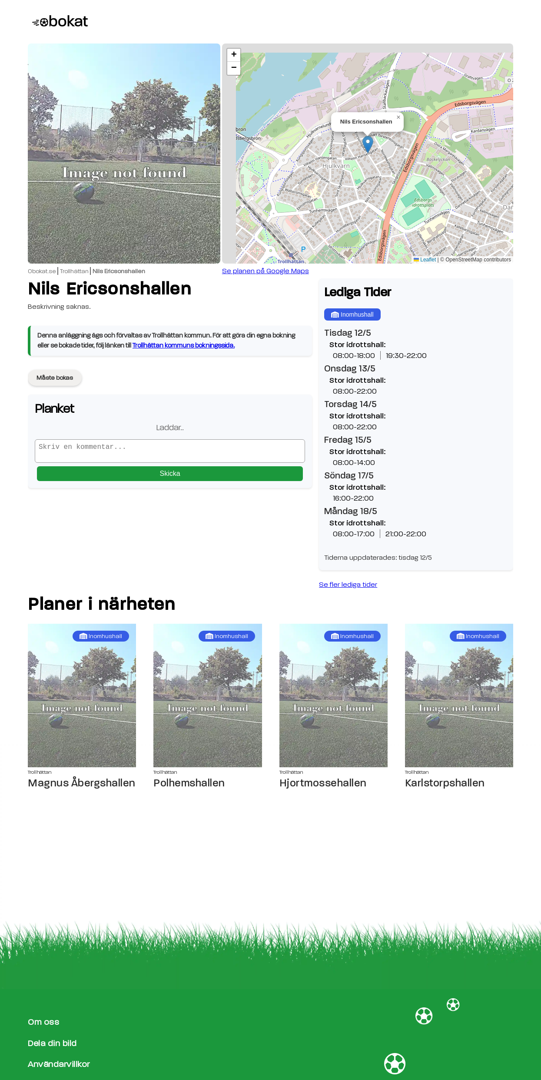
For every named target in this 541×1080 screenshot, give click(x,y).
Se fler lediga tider (348, 584)
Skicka (170, 477)
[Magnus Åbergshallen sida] (82, 695)
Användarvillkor (59, 1064)
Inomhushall (352, 314)
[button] (367, 145)
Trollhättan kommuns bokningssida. (184, 345)
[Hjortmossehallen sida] (333, 695)
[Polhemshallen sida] (207, 695)
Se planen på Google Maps (265, 271)
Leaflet (425, 260)
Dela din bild (52, 1043)
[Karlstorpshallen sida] (459, 695)
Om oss (43, 1022)
